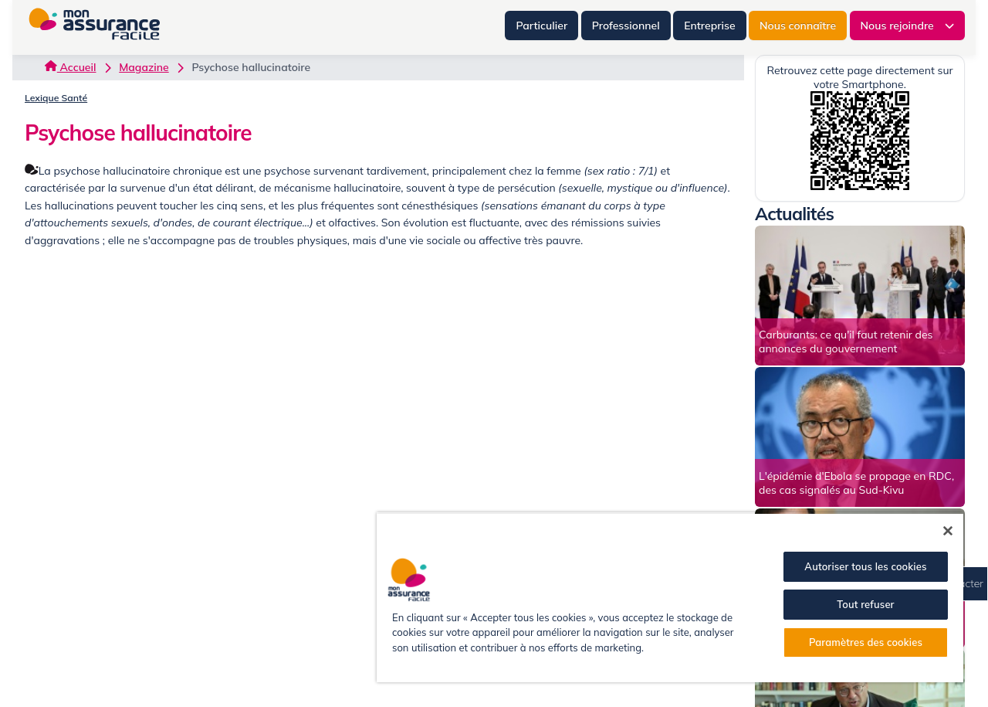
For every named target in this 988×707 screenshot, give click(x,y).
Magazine (143, 67)
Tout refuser (865, 604)
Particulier (541, 25)
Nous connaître (798, 25)
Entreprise (709, 25)
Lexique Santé (56, 98)
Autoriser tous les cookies (865, 566)
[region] (670, 597)
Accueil (70, 67)
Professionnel (626, 25)
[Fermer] (947, 530)
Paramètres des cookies (865, 642)
